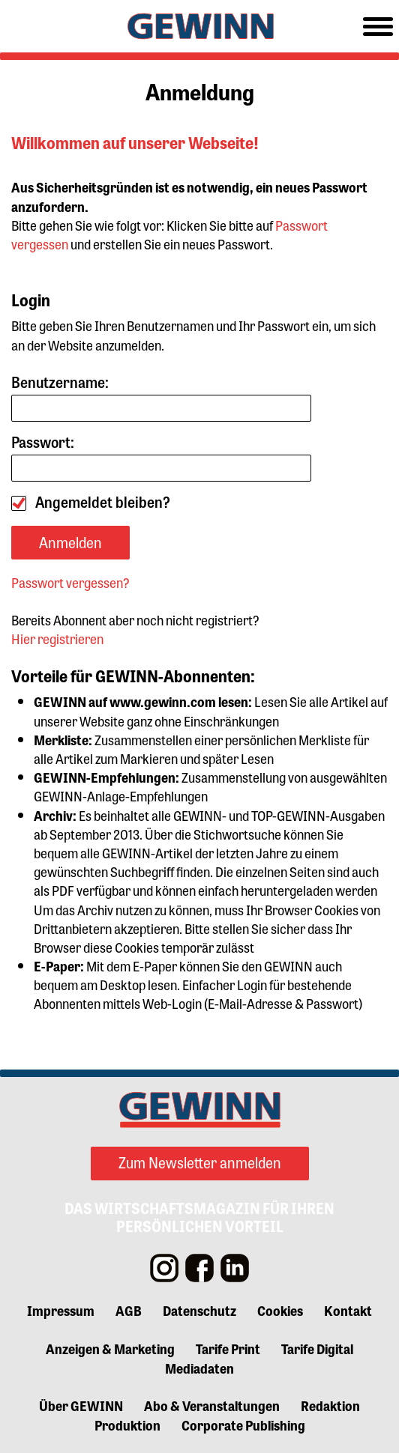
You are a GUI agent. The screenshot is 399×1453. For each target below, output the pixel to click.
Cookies (280, 1310)
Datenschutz (199, 1310)
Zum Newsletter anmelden (199, 1162)
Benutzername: (161, 397)
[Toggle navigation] (378, 26)
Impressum (60, 1310)
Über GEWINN (81, 1405)
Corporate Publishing (243, 1424)
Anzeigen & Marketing (110, 1348)
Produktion (127, 1424)
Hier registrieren (57, 638)
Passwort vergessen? (70, 582)
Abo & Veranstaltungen (212, 1405)
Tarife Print (228, 1348)
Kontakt (348, 1310)
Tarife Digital (317, 1348)
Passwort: (161, 457)
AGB (129, 1310)
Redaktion (330, 1405)
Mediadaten (199, 1367)
